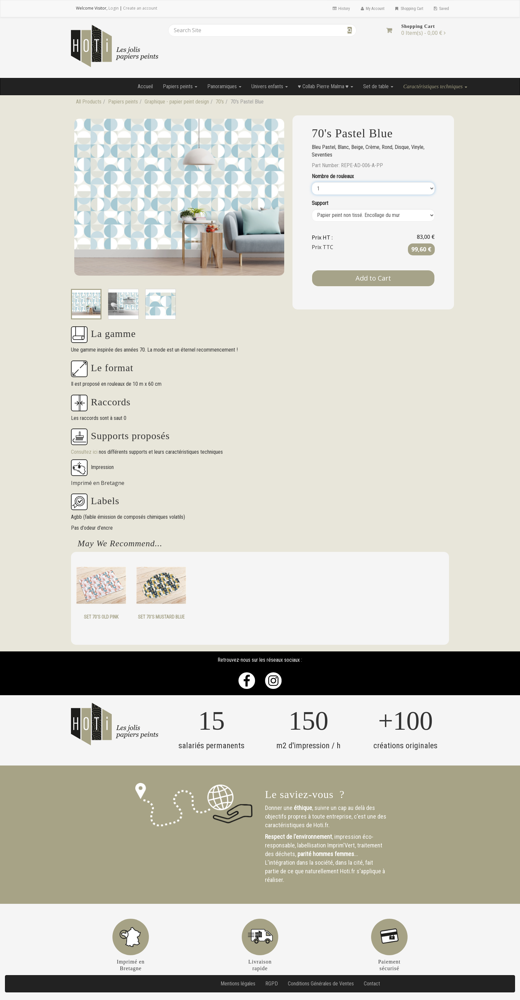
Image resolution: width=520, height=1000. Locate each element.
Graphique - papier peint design (177, 102)
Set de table (378, 86)
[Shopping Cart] (389, 30)
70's (220, 102)
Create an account (140, 8)
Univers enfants (269, 86)
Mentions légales (238, 983)
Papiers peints (180, 86)
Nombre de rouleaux (333, 176)
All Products (88, 102)
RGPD (271, 983)
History (341, 8)
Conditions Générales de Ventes (321, 983)
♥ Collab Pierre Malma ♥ (325, 86)
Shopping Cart (408, 8)
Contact (372, 983)
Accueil (145, 86)
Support (320, 203)
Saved (441, 8)
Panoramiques (224, 86)
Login (113, 8)
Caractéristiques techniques (435, 86)
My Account (372, 8)
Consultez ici (85, 452)
